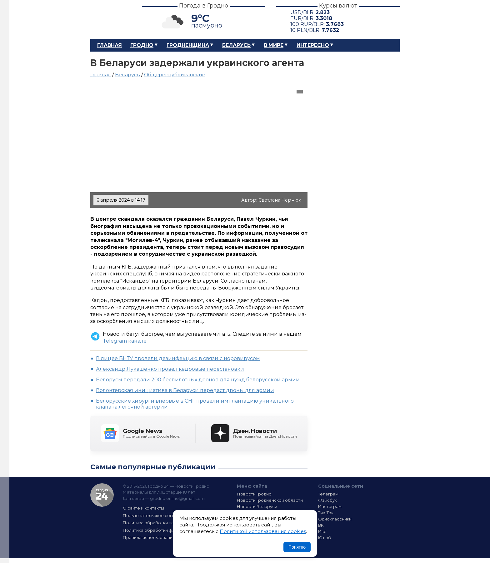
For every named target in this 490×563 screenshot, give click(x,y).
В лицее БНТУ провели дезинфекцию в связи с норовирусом (178, 358)
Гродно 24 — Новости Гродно (102, 495)
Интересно (313, 45)
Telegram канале (125, 341)
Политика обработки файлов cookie (161, 530)
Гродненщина (188, 45)
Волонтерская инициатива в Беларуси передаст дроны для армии (185, 390)
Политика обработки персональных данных (169, 522)
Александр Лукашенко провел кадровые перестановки (170, 369)
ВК (321, 525)
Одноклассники (335, 518)
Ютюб (324, 537)
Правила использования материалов (162, 537)
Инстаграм (330, 506)
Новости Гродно (254, 493)
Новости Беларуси (257, 506)
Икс (322, 531)
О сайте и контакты (143, 507)
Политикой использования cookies (263, 531)
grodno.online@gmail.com (177, 498)
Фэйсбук (327, 500)
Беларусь (236, 45)
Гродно (141, 45)
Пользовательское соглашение (157, 515)
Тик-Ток (325, 512)
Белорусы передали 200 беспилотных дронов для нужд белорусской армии (198, 380)
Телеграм (328, 493)
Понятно (297, 547)
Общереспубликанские (174, 75)
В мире (273, 45)
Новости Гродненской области (270, 500)
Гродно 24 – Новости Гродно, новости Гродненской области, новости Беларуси (110, 19)
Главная (109, 45)
